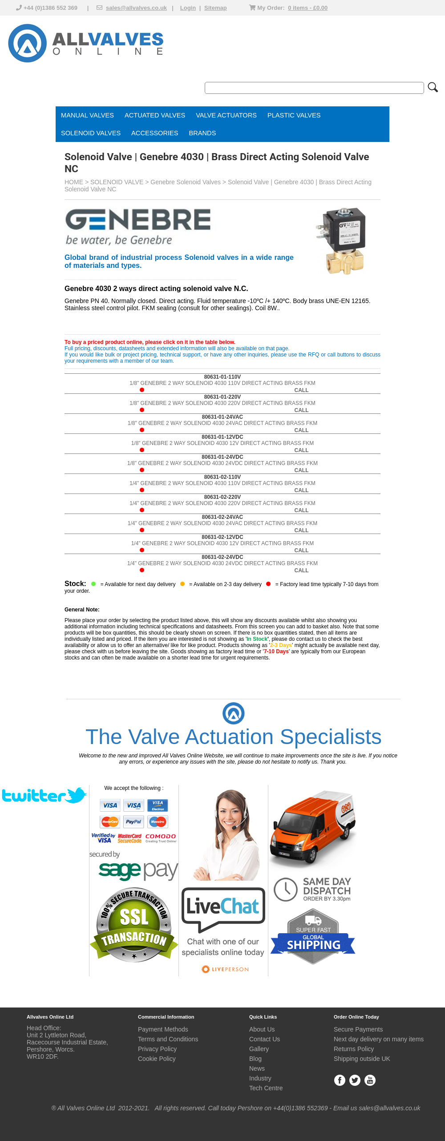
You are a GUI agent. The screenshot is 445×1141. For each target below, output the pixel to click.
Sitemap (215, 7)
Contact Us (264, 1039)
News (257, 1068)
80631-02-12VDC (222, 537)
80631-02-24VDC (222, 557)
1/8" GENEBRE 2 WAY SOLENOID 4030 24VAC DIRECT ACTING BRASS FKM (222, 423)
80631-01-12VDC (222, 437)
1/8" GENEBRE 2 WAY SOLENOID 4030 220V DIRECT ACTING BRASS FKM (222, 403)
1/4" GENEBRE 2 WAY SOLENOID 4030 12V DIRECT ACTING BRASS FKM (222, 543)
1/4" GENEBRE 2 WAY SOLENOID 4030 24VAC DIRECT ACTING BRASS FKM (222, 523)
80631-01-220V (222, 397)
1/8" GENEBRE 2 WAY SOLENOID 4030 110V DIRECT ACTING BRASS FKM (222, 383)
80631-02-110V (222, 477)
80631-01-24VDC (222, 457)
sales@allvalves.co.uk (136, 7)
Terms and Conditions (168, 1039)
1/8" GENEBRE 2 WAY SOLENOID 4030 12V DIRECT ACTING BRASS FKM (222, 443)
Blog (255, 1058)
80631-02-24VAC (222, 517)
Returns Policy (354, 1048)
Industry (260, 1078)
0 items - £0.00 (308, 7)
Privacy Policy (157, 1048)
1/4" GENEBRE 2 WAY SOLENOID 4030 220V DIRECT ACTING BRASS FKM (222, 503)
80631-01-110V (222, 377)
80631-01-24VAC (222, 417)
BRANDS (202, 133)
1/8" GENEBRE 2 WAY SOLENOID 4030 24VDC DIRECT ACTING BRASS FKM (222, 463)
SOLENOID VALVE (88, 133)
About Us (262, 1029)
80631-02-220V (222, 497)
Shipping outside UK (362, 1058)
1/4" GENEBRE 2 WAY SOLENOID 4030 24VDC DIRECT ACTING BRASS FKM (222, 563)
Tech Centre (266, 1088)
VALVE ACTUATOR (224, 115)
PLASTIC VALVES (294, 115)
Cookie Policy (157, 1058)
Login (188, 7)
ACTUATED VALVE (153, 115)
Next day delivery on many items (379, 1039)
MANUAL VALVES (87, 115)
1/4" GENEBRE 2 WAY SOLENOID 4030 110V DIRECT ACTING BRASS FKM (222, 483)
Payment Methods (163, 1029)
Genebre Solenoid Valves (185, 182)
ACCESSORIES (154, 133)
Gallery (259, 1048)
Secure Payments (358, 1029)
